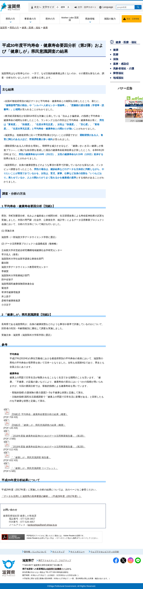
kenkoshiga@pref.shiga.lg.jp (42, 525)
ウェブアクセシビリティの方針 (104, 552)
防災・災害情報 (133, 19)
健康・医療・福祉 (31, 27)
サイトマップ (58, 552)
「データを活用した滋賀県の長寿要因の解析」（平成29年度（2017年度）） (41, 496)
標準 (63, 7)
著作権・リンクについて (35, 552)
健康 (45, 27)
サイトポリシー (77, 552)
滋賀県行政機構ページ (57, 569)
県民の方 (14, 27)
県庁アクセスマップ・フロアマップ (54, 560)
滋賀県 (3, 27)
